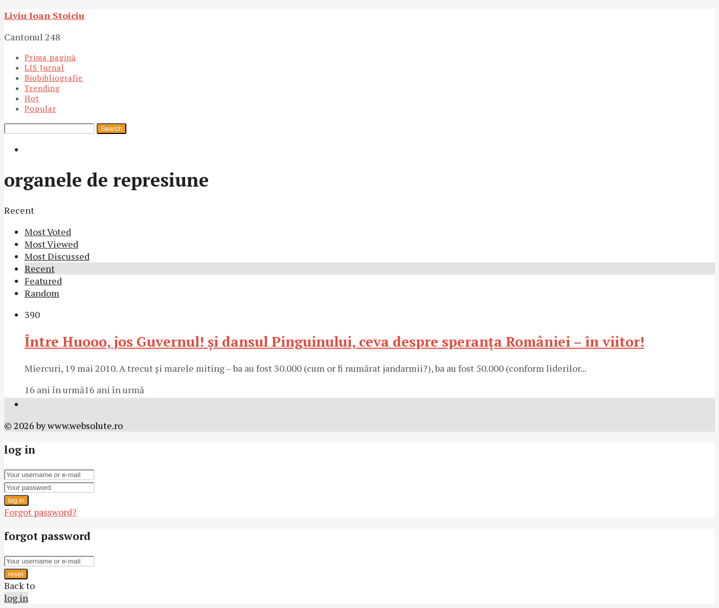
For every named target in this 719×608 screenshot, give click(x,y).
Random (42, 293)
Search (111, 128)
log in (16, 500)
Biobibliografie (54, 78)
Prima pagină (50, 57)
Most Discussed (57, 256)
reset (16, 574)
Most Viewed (51, 244)
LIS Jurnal (44, 67)
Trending (42, 88)
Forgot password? (40, 512)
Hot (32, 98)
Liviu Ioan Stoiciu (44, 15)
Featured (43, 281)
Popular (40, 108)
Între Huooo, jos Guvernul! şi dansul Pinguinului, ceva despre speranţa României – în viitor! (334, 341)
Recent (40, 268)
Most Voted (48, 232)
